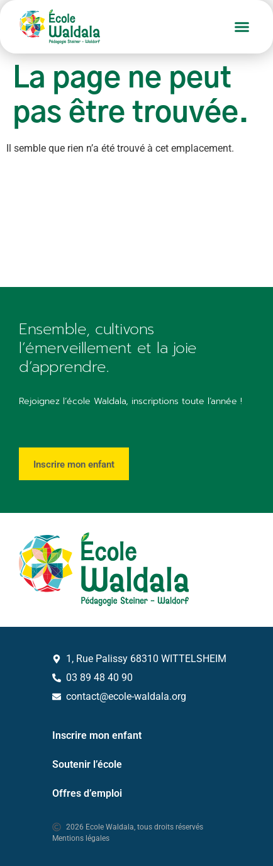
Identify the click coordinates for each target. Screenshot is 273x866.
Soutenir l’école (87, 764)
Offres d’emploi (87, 793)
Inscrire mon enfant (97, 735)
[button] (242, 27)
